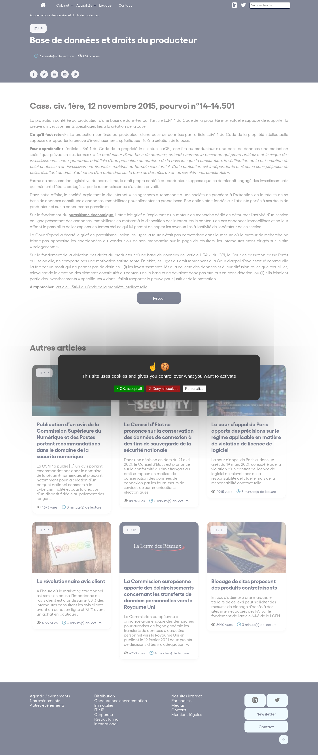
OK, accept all (129, 389)
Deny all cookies (163, 389)
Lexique (105, 6)
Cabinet (62, 6)
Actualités (84, 6)
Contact (125, 6)
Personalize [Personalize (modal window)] (194, 389)
